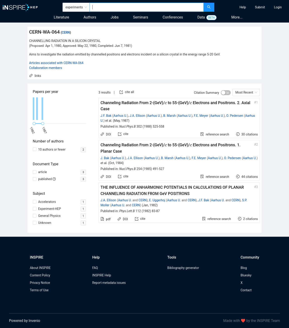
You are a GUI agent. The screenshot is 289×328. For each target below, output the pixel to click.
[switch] (226, 92)
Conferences (173, 17)
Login (278, 7)
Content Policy (40, 275)
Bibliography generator (183, 268)
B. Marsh (169, 115)
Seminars (140, 17)
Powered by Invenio (24, 321)
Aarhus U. (120, 115)
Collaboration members (45, 68)
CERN (66, 32)
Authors (90, 17)
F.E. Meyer (201, 115)
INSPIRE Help (101, 275)
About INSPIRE (40, 268)
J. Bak (104, 158)
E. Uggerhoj (157, 200)
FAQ (95, 268)
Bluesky (245, 275)
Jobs (115, 17)
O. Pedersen (234, 115)
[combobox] (147, 7)
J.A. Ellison (137, 115)
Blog (243, 268)
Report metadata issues (109, 282)
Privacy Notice (40, 282)
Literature (61, 17)
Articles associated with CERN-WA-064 (56, 63)
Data (201, 17)
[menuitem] (243, 7)
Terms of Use (39, 290)
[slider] (34, 123)
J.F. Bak (105, 115)
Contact (246, 290)
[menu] (252, 7)
